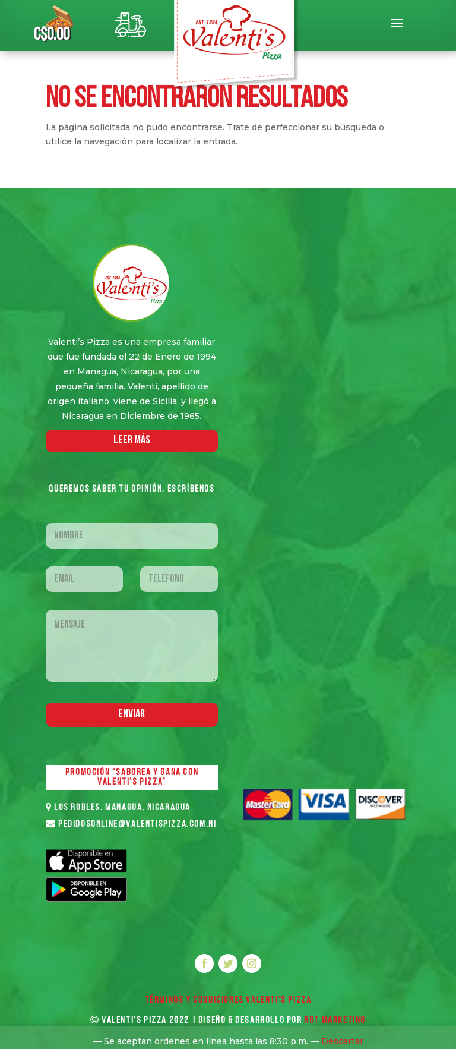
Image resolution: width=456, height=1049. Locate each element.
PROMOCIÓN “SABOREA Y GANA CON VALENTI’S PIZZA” (131, 777)
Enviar (131, 714)
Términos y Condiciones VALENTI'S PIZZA (228, 1000)
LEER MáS (131, 440)
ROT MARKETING (335, 1020)
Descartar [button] (342, 1041)
